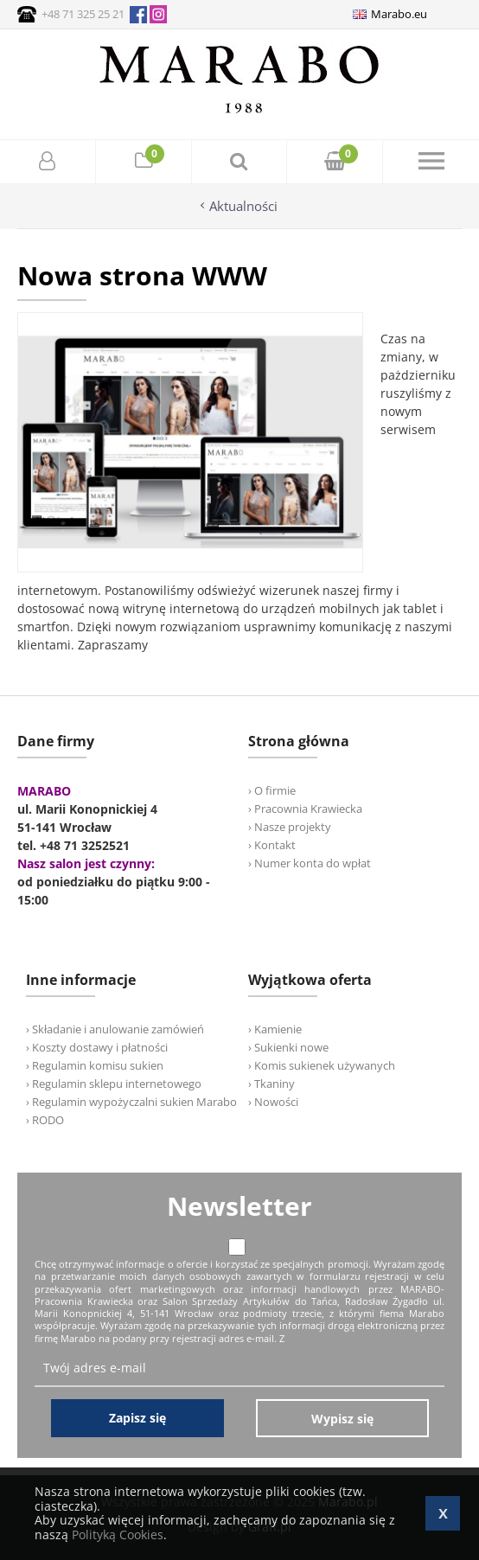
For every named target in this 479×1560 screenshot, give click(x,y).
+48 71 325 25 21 (83, 14)
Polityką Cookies (117, 1534)
